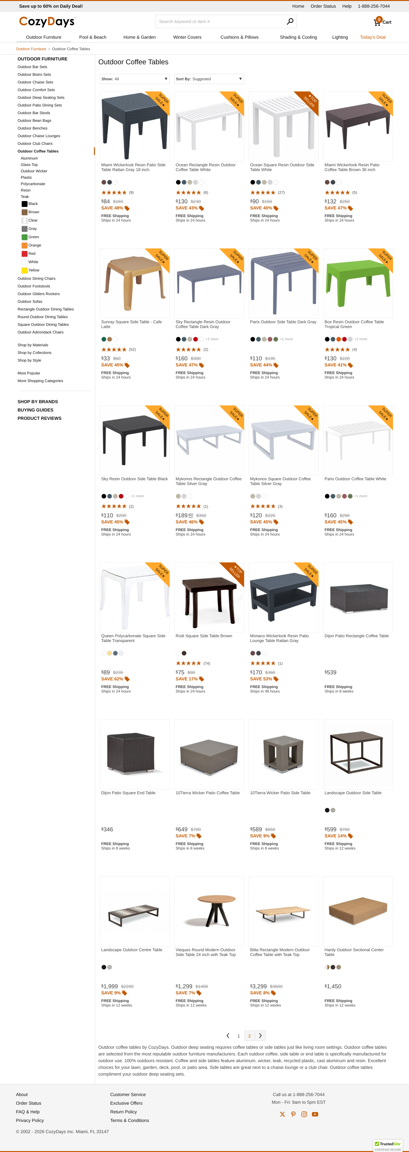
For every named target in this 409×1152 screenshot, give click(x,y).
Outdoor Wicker (34, 171)
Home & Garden (139, 37)
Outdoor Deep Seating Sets (41, 97)
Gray (29, 229)
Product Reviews (40, 418)
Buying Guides (35, 409)
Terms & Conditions (129, 1120)
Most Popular (29, 373)
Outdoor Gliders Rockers (39, 294)
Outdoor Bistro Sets (34, 74)
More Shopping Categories (40, 381)
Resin (26, 190)
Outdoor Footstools (34, 286)
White (29, 262)
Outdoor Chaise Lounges (39, 136)
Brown (30, 212)
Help (347, 6)
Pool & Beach (92, 37)
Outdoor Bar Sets (32, 67)
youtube (315, 1114)
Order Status (323, 6)
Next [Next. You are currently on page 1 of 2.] (260, 1036)
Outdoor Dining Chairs (37, 278)
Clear (29, 220)
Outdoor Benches (32, 128)
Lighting (340, 37)
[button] (388, 1146)
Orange (31, 245)
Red (28, 254)
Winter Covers (187, 37)
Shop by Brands (38, 401)
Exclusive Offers (126, 1103)
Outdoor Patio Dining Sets (40, 105)
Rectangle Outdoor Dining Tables (46, 309)
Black (29, 204)
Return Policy (123, 1111)
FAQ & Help (28, 1111)
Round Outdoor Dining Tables (43, 317)
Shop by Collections (34, 352)
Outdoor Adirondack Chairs (41, 332)
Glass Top (29, 164)
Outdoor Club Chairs (35, 143)
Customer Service (128, 1094)
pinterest (293, 1114)
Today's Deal (373, 37)
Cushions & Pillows (239, 37)
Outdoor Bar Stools (34, 113)
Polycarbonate (33, 184)
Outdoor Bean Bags (34, 120)
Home (298, 6)
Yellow (30, 270)
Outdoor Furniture (44, 37)
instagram (304, 1114)
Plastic (26, 177)
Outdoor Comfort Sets (36, 90)
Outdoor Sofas (30, 301)
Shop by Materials (33, 345)
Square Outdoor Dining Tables (43, 324)
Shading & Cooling (298, 37)
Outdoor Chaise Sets (35, 82)
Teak (25, 196)
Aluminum (29, 158)
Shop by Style (29, 360)
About (22, 1094)
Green (30, 237)
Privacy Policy (30, 1120)
